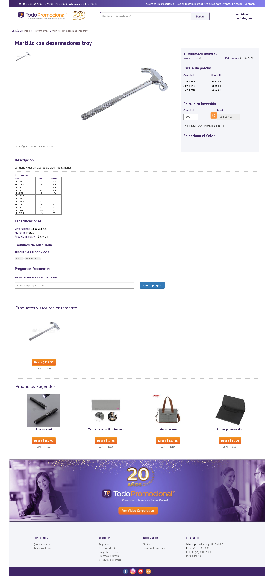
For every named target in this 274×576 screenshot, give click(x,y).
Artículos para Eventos (218, 4)
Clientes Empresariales (160, 4)
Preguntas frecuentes (110, 552)
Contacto (250, 4)
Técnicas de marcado (154, 548)
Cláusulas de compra (110, 559)
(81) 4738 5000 (201, 548)
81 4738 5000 (58, 4)
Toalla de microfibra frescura (106, 429)
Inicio (27, 30)
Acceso (238, 4)
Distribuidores (193, 555)
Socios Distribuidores (189, 4)
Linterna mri (44, 429)
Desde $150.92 (44, 440)
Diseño (146, 544)
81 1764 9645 (89, 4)
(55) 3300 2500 (203, 552)
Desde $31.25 (106, 440)
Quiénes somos (42, 544)
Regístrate (104, 544)
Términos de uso (43, 548)
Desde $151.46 (168, 440)
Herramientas (41, 30)
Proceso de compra (109, 555)
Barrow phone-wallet (230, 429)
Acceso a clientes (108, 548)
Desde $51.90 (230, 440)
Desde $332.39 (44, 362)
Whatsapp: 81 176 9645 (211, 544)
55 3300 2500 (34, 4)
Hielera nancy (168, 429)
